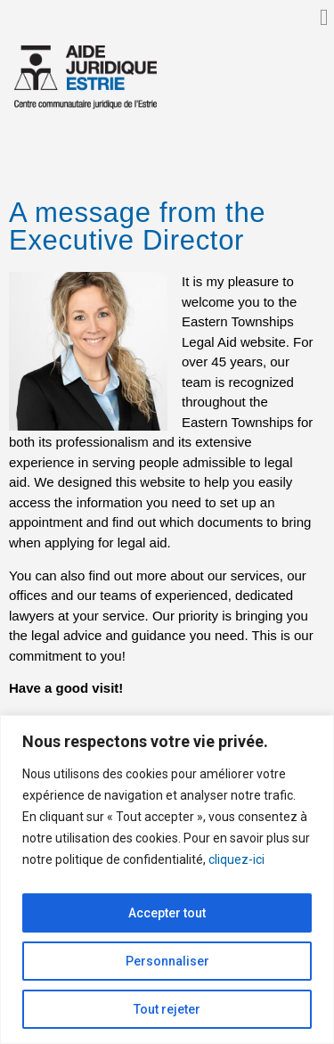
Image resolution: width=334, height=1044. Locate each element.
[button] (324, 17)
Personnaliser (167, 961)
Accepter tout (167, 913)
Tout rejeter (167, 1009)
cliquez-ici (236, 859)
